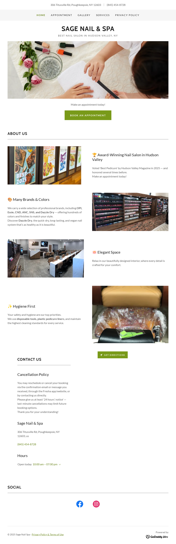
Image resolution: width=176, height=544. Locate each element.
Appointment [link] (61, 15)
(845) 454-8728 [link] (116, 4)
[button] (59, 464)
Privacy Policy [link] (127, 15)
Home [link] (41, 15)
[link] (88, 30)
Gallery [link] (84, 15)
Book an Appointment (88, 115)
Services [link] (103, 15)
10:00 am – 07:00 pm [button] (45, 464)
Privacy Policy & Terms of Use (48, 534)
